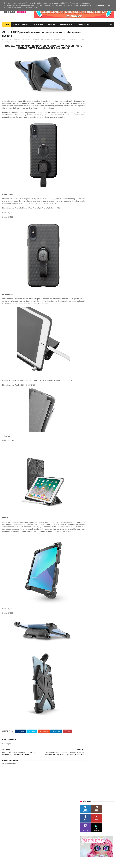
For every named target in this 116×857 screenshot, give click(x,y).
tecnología (61, 42)
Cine (15, 24)
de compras (93, 222)
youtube (96, 238)
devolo (102, 222)
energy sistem (86, 226)
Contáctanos (83, 24)
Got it (110, 5)
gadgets (10, 42)
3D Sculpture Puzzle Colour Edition (93, 157)
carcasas (28, 40)
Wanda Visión (101, 210)
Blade (105, 165)
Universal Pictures (87, 210)
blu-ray (91, 214)
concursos (106, 218)
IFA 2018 (16, 42)
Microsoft (99, 181)
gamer (105, 226)
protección (23, 42)
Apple (22, 40)
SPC (95, 189)
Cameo (84, 169)
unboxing (102, 234)
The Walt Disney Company (101, 197)
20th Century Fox (87, 153)
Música (25, 24)
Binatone (98, 165)
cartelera (107, 214)
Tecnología (38, 24)
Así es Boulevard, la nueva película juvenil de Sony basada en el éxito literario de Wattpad (101, 823)
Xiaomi (84, 214)
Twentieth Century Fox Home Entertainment (97, 206)
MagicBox (106, 177)
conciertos (96, 218)
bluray (99, 214)
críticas (84, 222)
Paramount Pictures (96, 185)
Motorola (108, 181)
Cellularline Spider (46, 40)
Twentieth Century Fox (89, 202)
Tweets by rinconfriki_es (89, 103)
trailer (94, 234)
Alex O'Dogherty (105, 161)
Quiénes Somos (65, 24)
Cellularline (35, 40)
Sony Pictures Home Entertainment (93, 193)
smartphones (47, 42)
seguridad (38, 42)
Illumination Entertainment (91, 177)
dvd (109, 222)
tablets (55, 42)
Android (84, 165)
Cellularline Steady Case (61, 40)
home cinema (86, 230)
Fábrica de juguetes (95, 173)
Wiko (110, 210)
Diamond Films (101, 169)
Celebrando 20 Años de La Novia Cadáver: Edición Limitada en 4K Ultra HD (100, 834)
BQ (91, 165)
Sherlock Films (104, 189)
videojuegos (86, 238)
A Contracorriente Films (89, 161)
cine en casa (86, 218)
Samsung (30, 42)
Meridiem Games (87, 181)
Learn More (101, 5)
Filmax (84, 173)
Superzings (85, 197)
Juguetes (51, 24)
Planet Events (86, 189)
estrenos (97, 226)
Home (6, 24)
